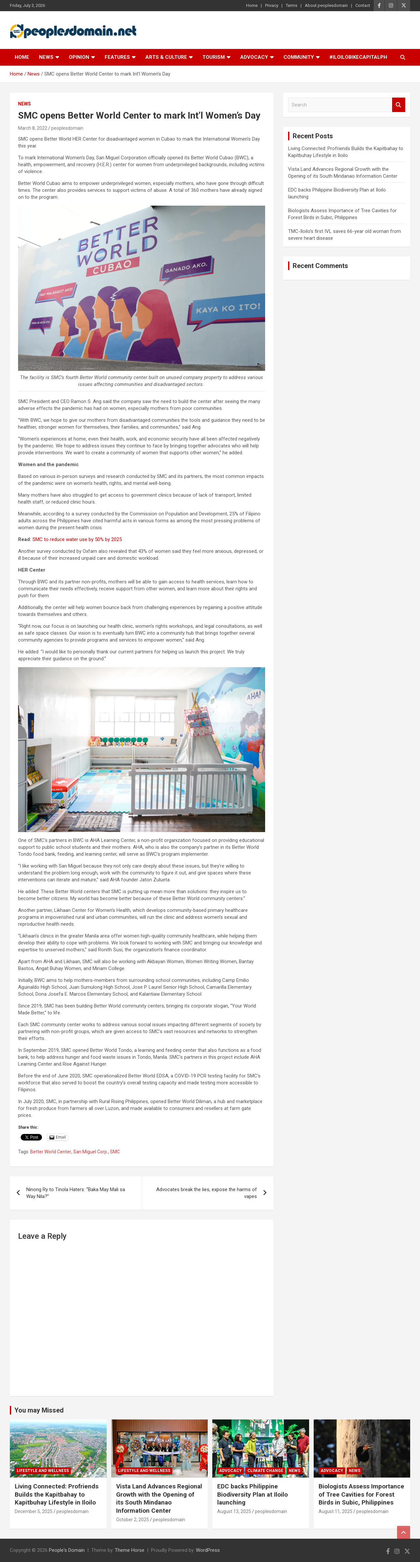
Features (117, 57)
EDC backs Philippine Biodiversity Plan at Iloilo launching (252, 1494)
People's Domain (67, 1550)
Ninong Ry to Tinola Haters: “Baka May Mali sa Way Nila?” (75, 1193)
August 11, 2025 (335, 1511)
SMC (115, 1151)
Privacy (271, 5)
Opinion (79, 57)
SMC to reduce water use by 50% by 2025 (77, 539)
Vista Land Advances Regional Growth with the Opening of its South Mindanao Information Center (159, 1498)
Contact (362, 5)
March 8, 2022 (32, 128)
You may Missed (39, 1410)
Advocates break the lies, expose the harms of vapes (206, 1193)
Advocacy (254, 57)
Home (252, 5)
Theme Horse (129, 1550)
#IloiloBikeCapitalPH (358, 57)
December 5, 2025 (33, 1511)
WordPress (208, 1550)
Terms (291, 5)
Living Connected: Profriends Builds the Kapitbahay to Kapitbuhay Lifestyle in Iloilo (56, 1494)
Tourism (213, 57)
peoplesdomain (67, 128)
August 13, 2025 (234, 1511)
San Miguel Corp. (90, 1151)
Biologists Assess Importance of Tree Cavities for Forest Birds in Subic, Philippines (361, 1494)
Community (299, 57)
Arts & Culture (166, 57)
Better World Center (50, 1151)
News (46, 57)
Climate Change (265, 1470)
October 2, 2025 (132, 1519)
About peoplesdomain (326, 5)
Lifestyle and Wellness (43, 1470)
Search (398, 105)
